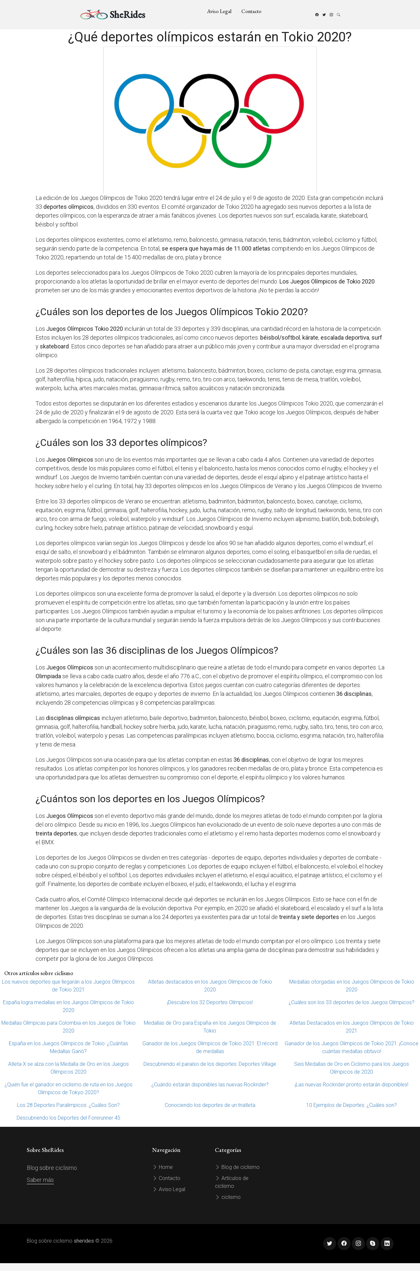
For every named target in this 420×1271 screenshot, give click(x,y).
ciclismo (228, 1197)
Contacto (251, 11)
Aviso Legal (219, 11)
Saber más (40, 1179)
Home (162, 1167)
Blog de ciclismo (237, 1167)
